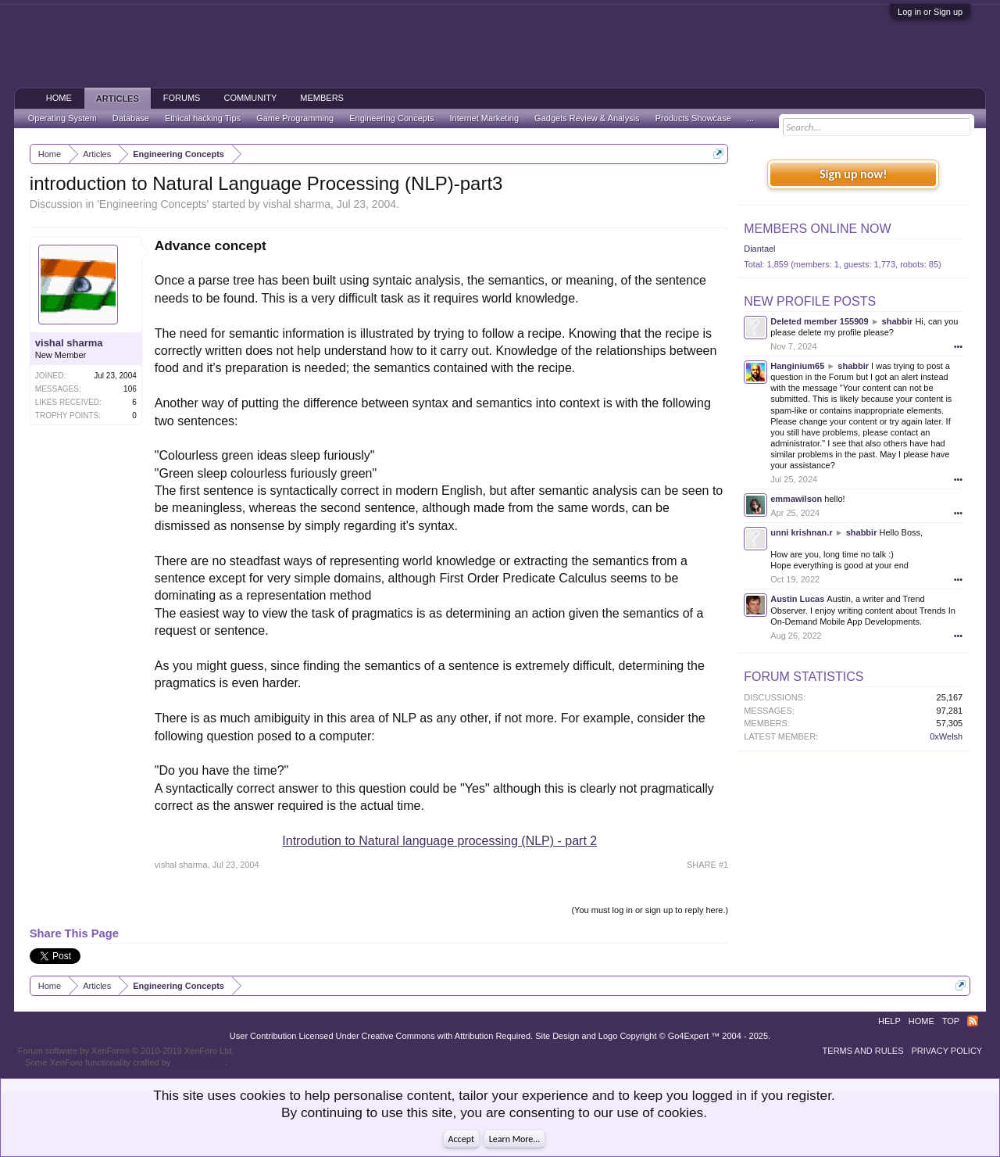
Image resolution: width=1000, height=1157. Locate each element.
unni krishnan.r (801, 532)
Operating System (62, 118)
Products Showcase (693, 118)
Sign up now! (853, 174)
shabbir (897, 321)
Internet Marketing (484, 118)
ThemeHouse (198, 1062)
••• (958, 346)
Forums (182, 97)
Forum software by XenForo (126, 1050)
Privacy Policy (947, 1050)
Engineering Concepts (153, 204)
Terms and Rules (863, 1050)
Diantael (759, 248)
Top (950, 1021)
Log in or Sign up (930, 11)
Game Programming (295, 118)
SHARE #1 (707, 864)
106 (130, 389)
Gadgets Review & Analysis (587, 118)
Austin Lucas (797, 599)
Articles (117, 98)
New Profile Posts (810, 301)
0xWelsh (946, 736)
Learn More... (515, 1139)
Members (322, 97)
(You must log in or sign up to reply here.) (649, 910)
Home (59, 97)
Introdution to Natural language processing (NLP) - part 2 (439, 840)
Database (130, 118)
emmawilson (796, 498)
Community (250, 97)
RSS (972, 1021)
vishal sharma (296, 204)
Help (889, 1021)
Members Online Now (817, 228)
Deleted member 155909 (819, 321)
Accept (461, 1139)
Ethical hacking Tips (203, 118)
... (750, 118)
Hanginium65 (797, 366)
